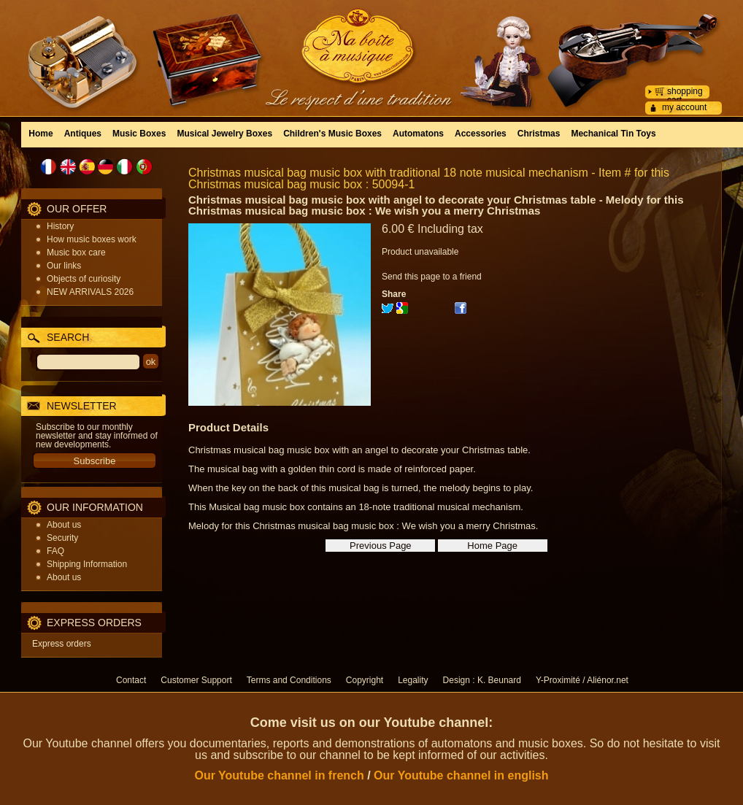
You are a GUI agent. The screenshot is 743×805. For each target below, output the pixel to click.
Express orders (61, 644)
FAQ (55, 551)
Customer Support (196, 680)
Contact (131, 680)
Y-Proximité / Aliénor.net (582, 680)
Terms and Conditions (289, 680)
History (60, 226)
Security (62, 538)
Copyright (364, 680)
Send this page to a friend (432, 276)
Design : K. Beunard (482, 680)
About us (64, 525)
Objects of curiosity (83, 279)
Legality (413, 680)
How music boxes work (91, 239)
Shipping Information (87, 564)
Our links (64, 266)
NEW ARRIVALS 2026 (90, 292)
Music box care (76, 252)
